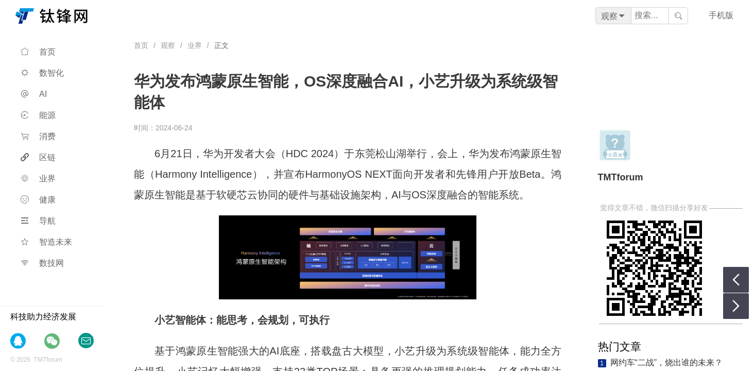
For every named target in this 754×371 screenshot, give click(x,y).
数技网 (42, 263)
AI (34, 94)
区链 (38, 157)
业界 (38, 178)
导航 (38, 220)
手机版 (721, 15)
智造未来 (46, 242)
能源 (38, 115)
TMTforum (620, 177)
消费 (38, 136)
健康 (38, 199)
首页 (38, 51)
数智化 (42, 73)
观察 (168, 45)
